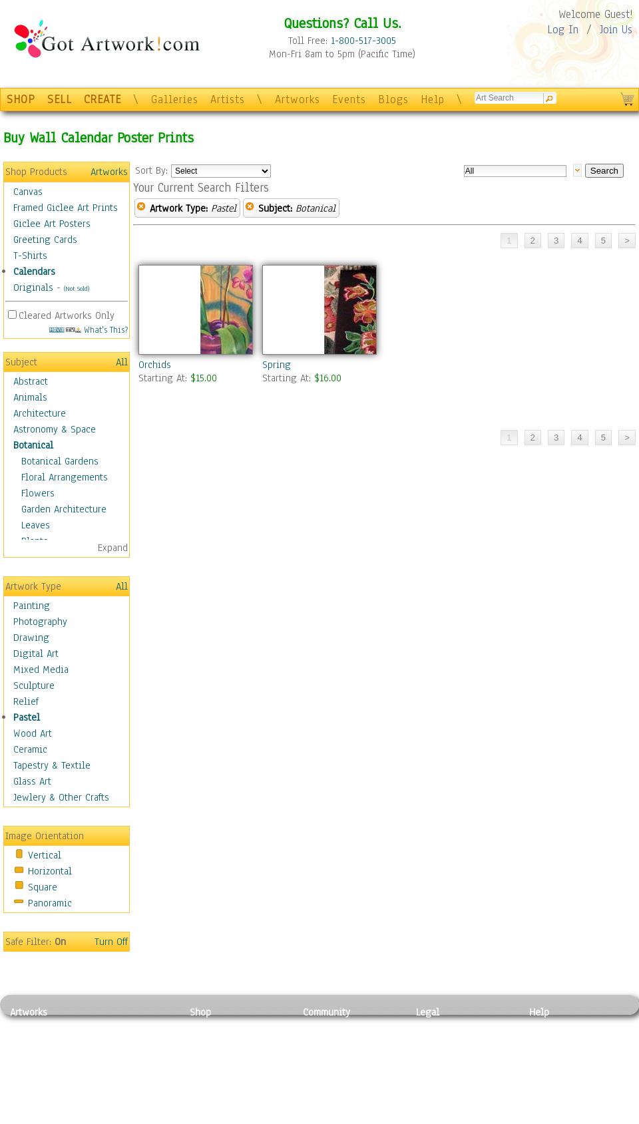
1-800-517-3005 (363, 40)
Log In (562, 29)
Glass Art (32, 781)
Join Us (616, 29)
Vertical (44, 855)
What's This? (88, 329)
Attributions (438, 1057)
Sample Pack (556, 1042)
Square (42, 887)
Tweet (542, 1116)
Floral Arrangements (64, 477)
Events (349, 99)
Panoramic (50, 903)
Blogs (393, 99)
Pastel (26, 717)
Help (433, 99)
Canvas (28, 191)
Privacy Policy (446, 1026)
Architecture (39, 413)
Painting (31, 605)
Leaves (35, 525)
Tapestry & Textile (52, 765)
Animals (30, 397)
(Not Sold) (76, 288)
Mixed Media (41, 669)
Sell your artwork (340, 1086)
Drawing (31, 637)
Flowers (38, 493)
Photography (40, 621)
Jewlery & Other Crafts (61, 797)
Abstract (30, 381)
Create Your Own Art (233, 1116)
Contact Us (552, 1026)
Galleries (174, 99)
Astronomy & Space (54, 429)
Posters (205, 1056)
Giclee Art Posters (52, 223)
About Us (548, 1056)
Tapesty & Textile (133, 1086)
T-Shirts (30, 255)
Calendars (34, 271)
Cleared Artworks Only (66, 315)
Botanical (33, 445)
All (122, 362)
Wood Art (32, 733)
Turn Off (111, 941)
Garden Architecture (63, 509)
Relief (26, 701)
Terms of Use (443, 1042)
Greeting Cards (45, 239)
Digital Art (36, 653)
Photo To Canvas (225, 1026)
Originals (33, 287)
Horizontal (50, 871)
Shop (200, 1012)
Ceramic (30, 749)
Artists (227, 99)
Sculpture (34, 685)
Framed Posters (222, 1042)
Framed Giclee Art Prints (65, 207)
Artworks (297, 99)
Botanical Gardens (60, 461)
